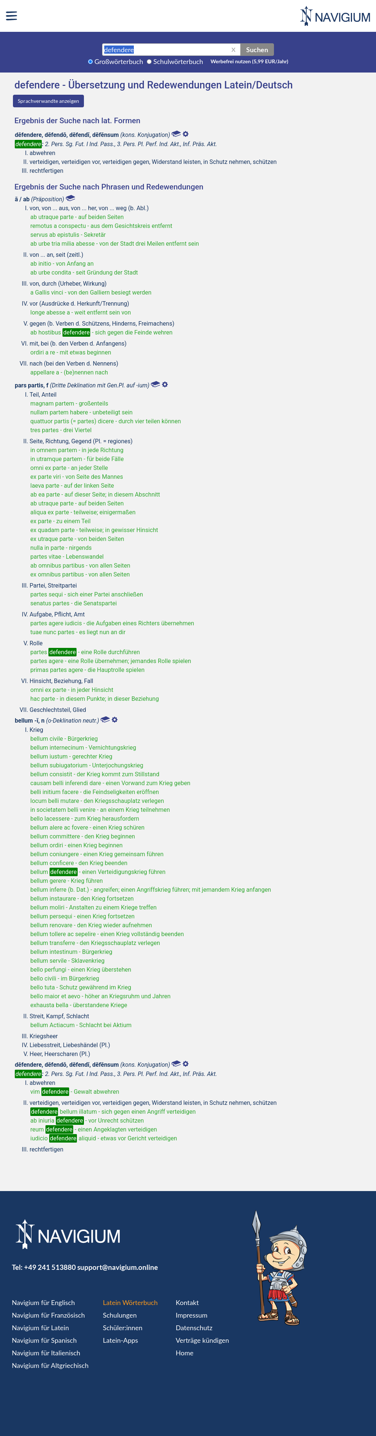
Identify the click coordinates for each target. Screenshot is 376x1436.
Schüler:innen (122, 1328)
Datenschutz (194, 1328)
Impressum (191, 1315)
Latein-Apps (120, 1340)
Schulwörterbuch (178, 61)
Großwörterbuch (119, 61)
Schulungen (119, 1315)
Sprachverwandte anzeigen (48, 101)
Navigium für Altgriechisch (50, 1365)
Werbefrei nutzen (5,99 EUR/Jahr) (249, 61)
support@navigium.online (117, 1267)
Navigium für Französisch (48, 1315)
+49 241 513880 (50, 1267)
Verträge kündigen (202, 1340)
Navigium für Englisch (43, 1302)
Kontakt (187, 1302)
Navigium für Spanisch (44, 1340)
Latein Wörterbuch (130, 1302)
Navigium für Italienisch (46, 1353)
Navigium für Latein (40, 1328)
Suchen (257, 50)
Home (184, 1353)
